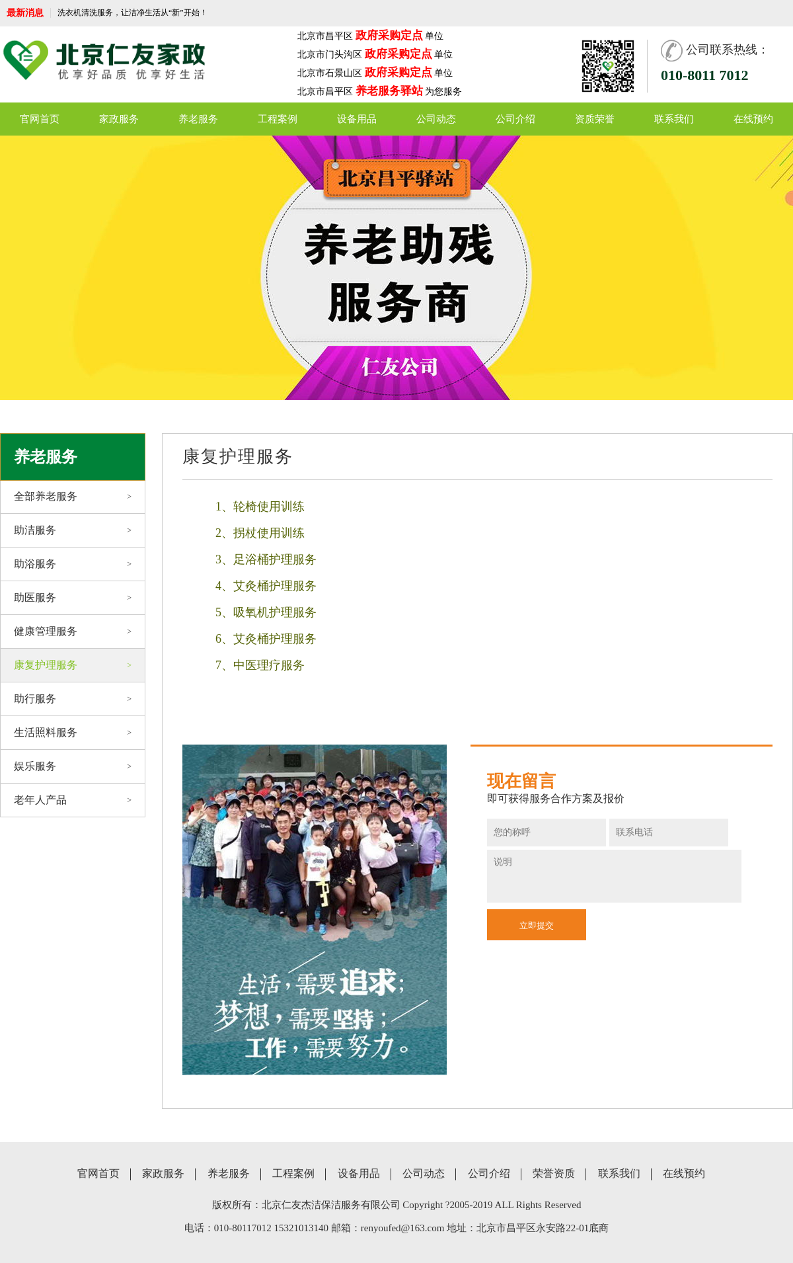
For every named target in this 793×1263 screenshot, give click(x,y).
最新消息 (25, 13)
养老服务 (198, 119)
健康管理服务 (73, 631)
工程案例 (277, 119)
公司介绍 (515, 119)
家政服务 (119, 119)
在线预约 (753, 119)
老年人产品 (73, 800)
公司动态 (436, 119)
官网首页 (39, 119)
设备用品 (357, 119)
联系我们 (674, 119)
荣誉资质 (554, 1173)
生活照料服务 (73, 732)
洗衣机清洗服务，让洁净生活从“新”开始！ (132, 12)
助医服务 (73, 597)
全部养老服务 (73, 496)
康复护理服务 (73, 665)
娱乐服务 (73, 766)
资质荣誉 (595, 119)
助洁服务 (73, 530)
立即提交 (536, 925)
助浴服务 (73, 564)
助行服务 (73, 698)
